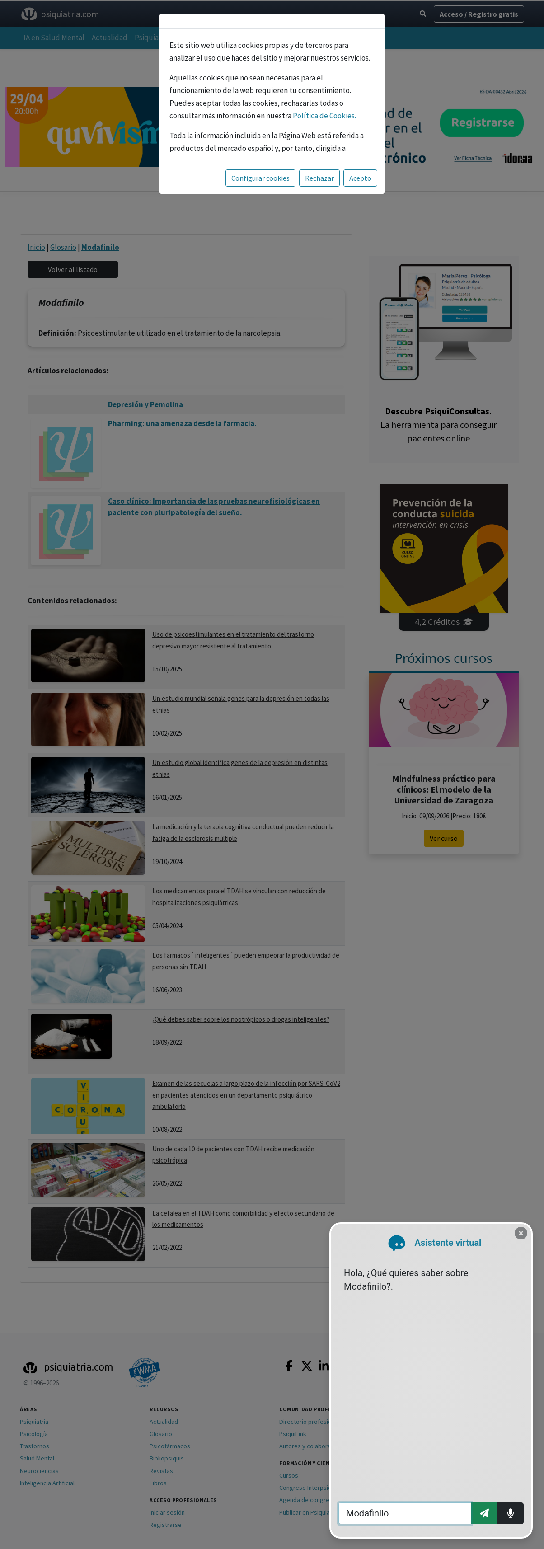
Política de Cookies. (324, 116)
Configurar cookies (260, 178)
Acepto (360, 178)
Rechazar (319, 178)
